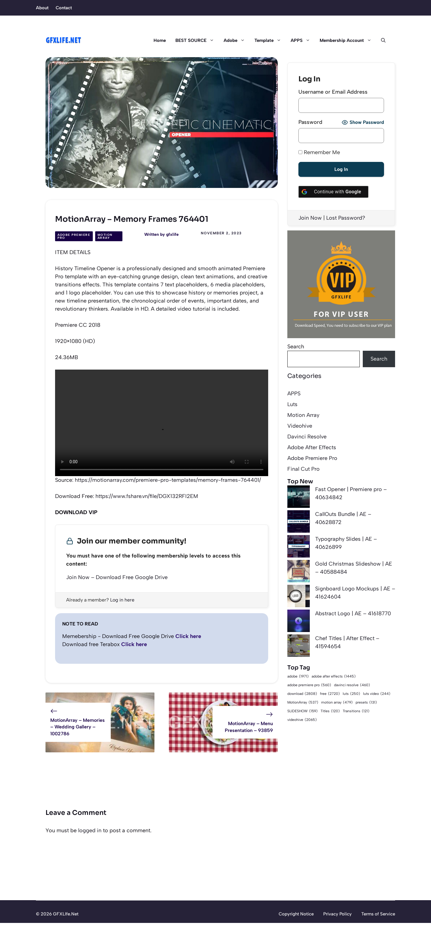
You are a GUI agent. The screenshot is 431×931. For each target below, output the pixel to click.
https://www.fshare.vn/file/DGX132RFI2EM (146, 496)
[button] (381, 40)
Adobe (237, 40)
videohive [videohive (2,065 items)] (302, 720)
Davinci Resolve (307, 436)
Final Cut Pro (303, 469)
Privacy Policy (337, 914)
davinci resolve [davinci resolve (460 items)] (352, 685)
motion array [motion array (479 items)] (337, 702)
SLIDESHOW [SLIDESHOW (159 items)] (302, 711)
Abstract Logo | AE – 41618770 (353, 613)
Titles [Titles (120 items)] (330, 711)
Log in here (122, 600)
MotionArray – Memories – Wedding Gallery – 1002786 (77, 726)
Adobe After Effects (311, 447)
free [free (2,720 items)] (330, 693)
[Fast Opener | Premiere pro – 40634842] (298, 497)
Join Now (310, 218)
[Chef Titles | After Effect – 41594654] (298, 646)
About (42, 7)
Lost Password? (345, 218)
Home (160, 40)
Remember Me (319, 152)
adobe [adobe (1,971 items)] (298, 676)
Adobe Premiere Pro (73, 236)
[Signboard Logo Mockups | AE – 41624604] (298, 597)
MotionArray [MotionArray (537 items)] (302, 702)
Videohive (299, 426)
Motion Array (105, 236)
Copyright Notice (296, 914)
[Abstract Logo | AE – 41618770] (298, 622)
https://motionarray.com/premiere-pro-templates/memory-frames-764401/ (168, 480)
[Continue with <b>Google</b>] (333, 192)
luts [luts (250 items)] (351, 694)
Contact (64, 7)
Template (270, 40)
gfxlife (172, 234)
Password (310, 122)
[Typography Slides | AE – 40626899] (298, 547)
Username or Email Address (333, 92)
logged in (89, 830)
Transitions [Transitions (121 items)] (356, 711)
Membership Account (348, 40)
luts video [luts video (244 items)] (376, 694)
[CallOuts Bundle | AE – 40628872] (298, 522)
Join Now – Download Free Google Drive (117, 577)
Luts (292, 404)
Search (295, 346)
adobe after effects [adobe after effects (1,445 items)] (334, 676)
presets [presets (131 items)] (366, 702)
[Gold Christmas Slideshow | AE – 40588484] (298, 572)
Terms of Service (378, 914)
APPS (303, 40)
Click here (188, 636)
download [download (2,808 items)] (302, 693)
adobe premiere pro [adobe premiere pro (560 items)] (309, 685)
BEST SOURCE (197, 40)
